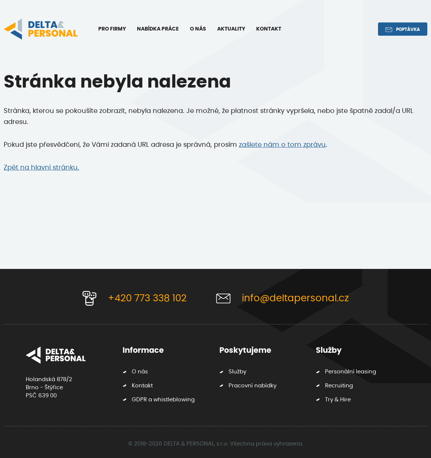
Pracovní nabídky (252, 385)
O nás (198, 29)
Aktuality (231, 29)
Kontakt (268, 29)
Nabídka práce (158, 29)
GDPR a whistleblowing (163, 399)
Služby (237, 371)
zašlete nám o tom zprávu (282, 145)
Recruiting (339, 385)
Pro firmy (112, 29)
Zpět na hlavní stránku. (41, 167)
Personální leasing (350, 371)
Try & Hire (338, 399)
